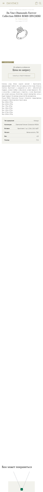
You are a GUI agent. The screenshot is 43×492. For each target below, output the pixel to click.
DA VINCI (31, 9)
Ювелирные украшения (21, 9)
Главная (11, 9)
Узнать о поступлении (21, 76)
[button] (21, 67)
